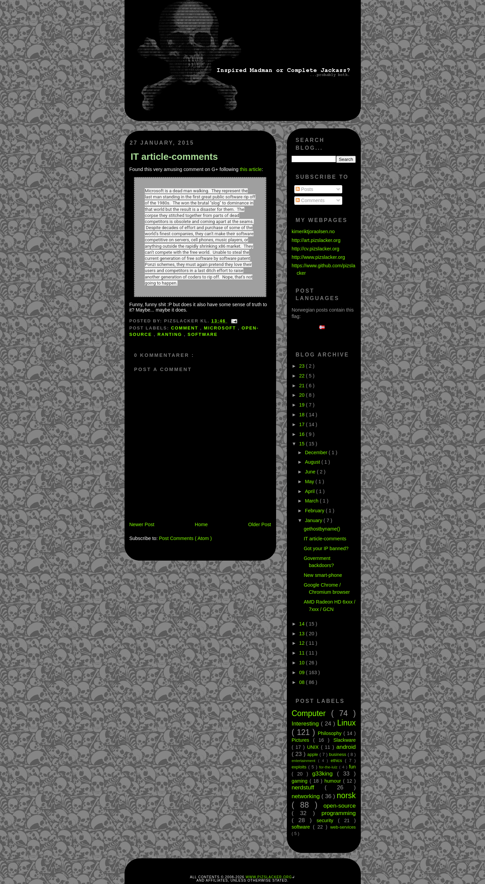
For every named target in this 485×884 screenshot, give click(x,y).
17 (302, 424)
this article (251, 169)
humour (333, 781)
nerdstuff (308, 787)
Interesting (306, 723)
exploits (300, 766)
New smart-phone (323, 575)
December (316, 452)
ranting (171, 334)
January (314, 520)
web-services (343, 827)
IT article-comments (174, 156)
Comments (310, 200)
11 (302, 653)
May (310, 481)
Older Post (259, 524)
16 (302, 434)
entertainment (305, 761)
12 (302, 643)
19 (302, 405)
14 (302, 624)
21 (302, 385)
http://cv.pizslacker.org (315, 248)
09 (302, 672)
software (203, 334)
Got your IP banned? (326, 548)
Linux (346, 722)
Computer (311, 713)
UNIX (314, 747)
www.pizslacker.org (269, 877)
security (327, 820)
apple (313, 754)
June (311, 471)
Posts (304, 189)
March (312, 501)
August (313, 462)
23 (302, 366)
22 (302, 375)
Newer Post (141, 524)
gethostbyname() (322, 529)
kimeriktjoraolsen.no (313, 231)
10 (302, 662)
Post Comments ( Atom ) (185, 538)
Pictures (302, 740)
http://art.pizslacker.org (316, 240)
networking (306, 796)
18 (302, 414)
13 (302, 633)
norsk (346, 795)
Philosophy (330, 733)
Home (201, 524)
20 (302, 395)
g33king (324, 773)
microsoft (221, 327)
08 (302, 682)
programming (338, 813)
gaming (300, 781)
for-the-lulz (329, 767)
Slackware (344, 740)
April (310, 491)
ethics (338, 760)
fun (352, 766)
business (338, 754)
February (315, 510)
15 (302, 443)
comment (185, 327)
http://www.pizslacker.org (318, 257)
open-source (339, 805)
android (346, 746)
